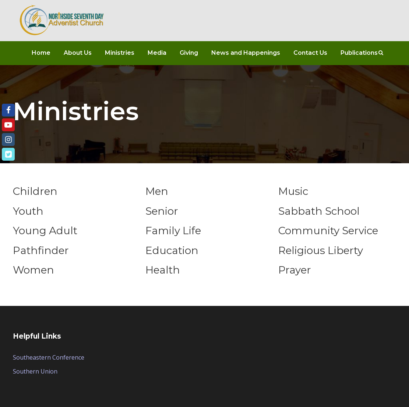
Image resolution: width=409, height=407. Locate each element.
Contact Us (310, 52)
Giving (189, 52)
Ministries (119, 52)
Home (41, 52)
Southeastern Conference (48, 357)
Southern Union (35, 371)
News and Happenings (245, 52)
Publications (359, 52)
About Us (78, 52)
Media (157, 52)
